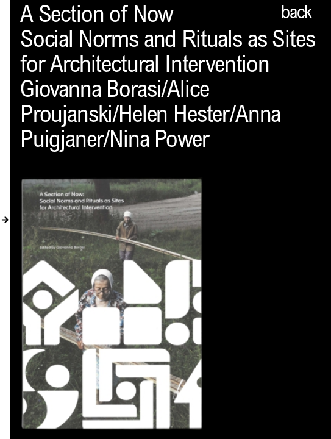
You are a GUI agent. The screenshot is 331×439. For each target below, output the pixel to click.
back (296, 14)
